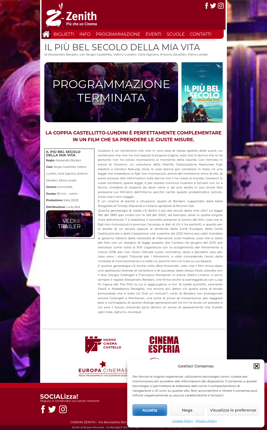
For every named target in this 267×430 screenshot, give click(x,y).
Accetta (149, 410)
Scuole (176, 34)
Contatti (200, 34)
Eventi (153, 34)
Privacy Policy (206, 421)
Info (85, 34)
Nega (187, 410)
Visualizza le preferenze (233, 410)
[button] (256, 366)
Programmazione (118, 34)
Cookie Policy (182, 421)
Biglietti (63, 34)
